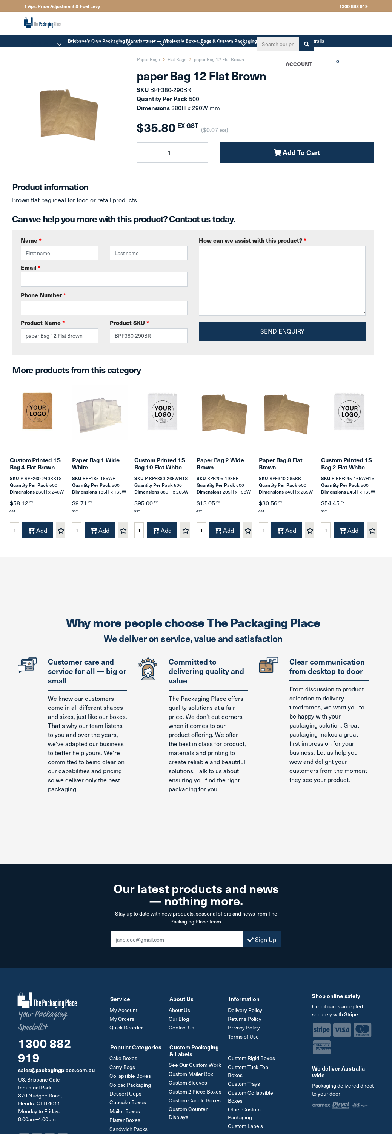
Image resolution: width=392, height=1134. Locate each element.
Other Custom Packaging (245, 1115)
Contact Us (182, 1030)
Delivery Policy (246, 1013)
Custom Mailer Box (191, 1076)
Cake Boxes (124, 1061)
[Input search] (277, 44)
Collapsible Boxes (131, 1078)
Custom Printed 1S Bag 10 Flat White (159, 466)
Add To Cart (297, 152)
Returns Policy (245, 1022)
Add (37, 533)
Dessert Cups (126, 1095)
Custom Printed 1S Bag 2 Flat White (346, 466)
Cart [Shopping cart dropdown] (321, 66)
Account (298, 64)
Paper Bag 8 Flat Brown (281, 466)
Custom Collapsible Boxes (251, 1098)
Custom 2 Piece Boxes (195, 1093)
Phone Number (43, 295)
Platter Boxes (125, 1121)
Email (104, 275)
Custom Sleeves (188, 1085)
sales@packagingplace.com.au (56, 1073)
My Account (124, 1013)
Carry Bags (123, 1069)
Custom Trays (245, 1086)
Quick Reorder (127, 1030)
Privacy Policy (245, 1030)
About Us (180, 1013)
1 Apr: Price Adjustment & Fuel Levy (62, 6)
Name (31, 240)
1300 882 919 (353, 6)
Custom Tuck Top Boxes (249, 1073)
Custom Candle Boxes (195, 1102)
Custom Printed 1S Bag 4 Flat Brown (35, 466)
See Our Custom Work (195, 1067)
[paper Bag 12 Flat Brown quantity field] (172, 152)
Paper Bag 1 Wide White (96, 466)
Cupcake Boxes (128, 1104)
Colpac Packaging (131, 1087)
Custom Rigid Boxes (252, 1061)
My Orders (122, 1022)
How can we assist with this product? (252, 240)
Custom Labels (246, 1128)
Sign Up (261, 942)
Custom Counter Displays (188, 1115)
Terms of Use (244, 1039)
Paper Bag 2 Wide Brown (220, 466)
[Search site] (305, 44)
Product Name (43, 322)
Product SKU (129, 322)
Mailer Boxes (125, 1113)
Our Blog (179, 1022)
